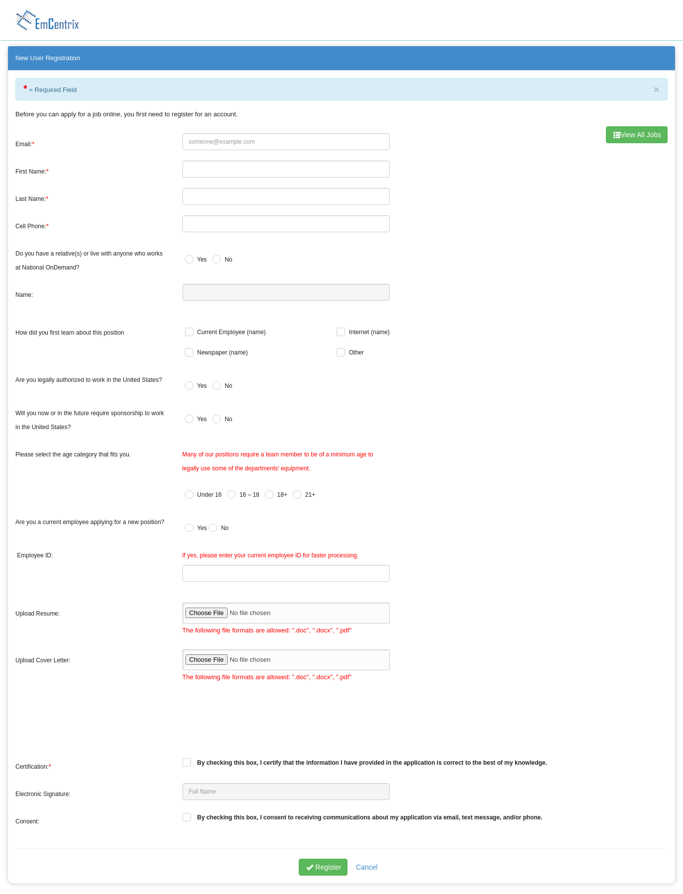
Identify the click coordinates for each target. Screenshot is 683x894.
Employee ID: (35, 555)
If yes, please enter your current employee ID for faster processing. (270, 555)
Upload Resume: (37, 613)
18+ (282, 494)
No (228, 259)
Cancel (367, 867)
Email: (23, 144)
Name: (24, 294)
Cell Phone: (30, 226)
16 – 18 (249, 494)
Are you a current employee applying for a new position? (90, 522)
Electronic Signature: (43, 794)
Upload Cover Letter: (43, 660)
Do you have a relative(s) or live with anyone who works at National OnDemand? (89, 260)
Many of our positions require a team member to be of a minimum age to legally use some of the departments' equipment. (277, 461)
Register (323, 867)
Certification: (32, 766)
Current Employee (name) (231, 332)
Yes (202, 259)
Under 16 (209, 494)
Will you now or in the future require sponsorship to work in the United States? (89, 420)
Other (356, 352)
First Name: (30, 171)
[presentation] (258, 715)
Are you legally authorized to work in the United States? (88, 379)
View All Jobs (637, 135)
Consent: (27, 821)
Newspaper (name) (222, 352)
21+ (310, 494)
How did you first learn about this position (69, 332)
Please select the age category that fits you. (73, 454)
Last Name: (30, 198)
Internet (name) (369, 332)
